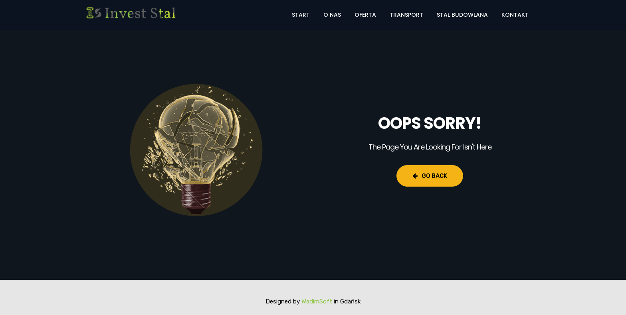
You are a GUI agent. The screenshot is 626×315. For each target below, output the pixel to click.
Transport (406, 15)
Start (301, 15)
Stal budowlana (462, 15)
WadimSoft (316, 301)
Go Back (429, 175)
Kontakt (515, 15)
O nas (332, 15)
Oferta (365, 15)
